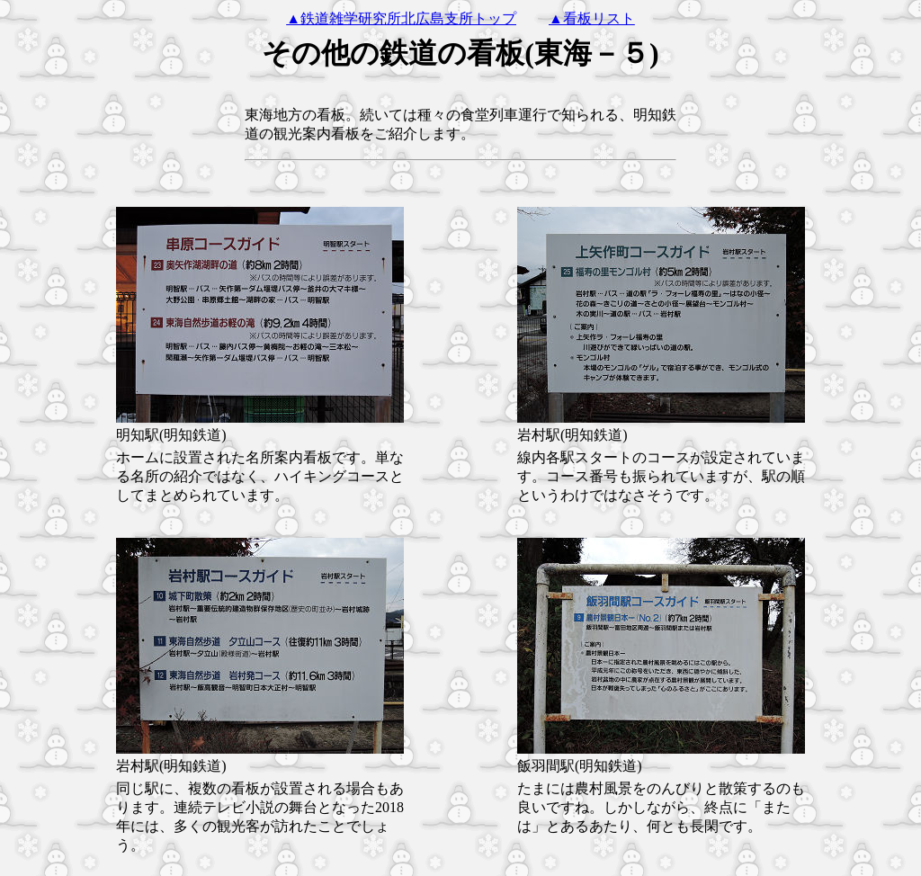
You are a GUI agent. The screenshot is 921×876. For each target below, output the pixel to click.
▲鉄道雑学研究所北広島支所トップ (401, 18)
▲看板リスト (592, 18)
